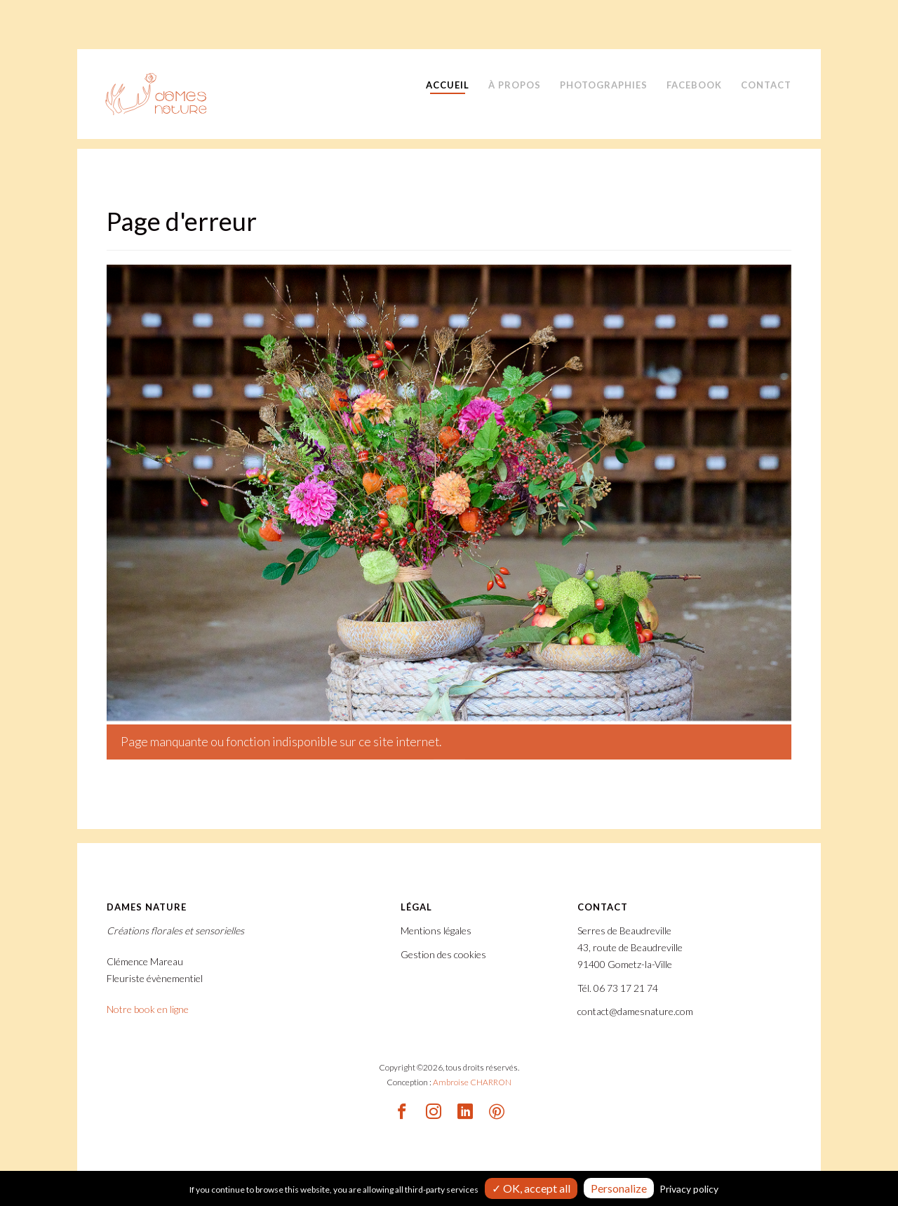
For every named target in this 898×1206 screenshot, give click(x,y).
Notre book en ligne (148, 1009)
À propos (514, 85)
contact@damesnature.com (635, 1011)
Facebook (694, 85)
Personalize (619, 1188)
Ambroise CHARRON (472, 1082)
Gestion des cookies (443, 954)
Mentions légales (436, 930)
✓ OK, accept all (531, 1188)
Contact (766, 85)
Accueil (447, 85)
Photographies (604, 85)
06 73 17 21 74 (626, 988)
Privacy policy (688, 1189)
